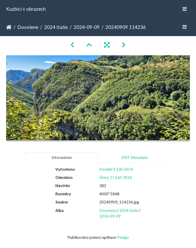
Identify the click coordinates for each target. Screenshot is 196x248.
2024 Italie (56, 27)
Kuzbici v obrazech (26, 9)
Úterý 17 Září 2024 (115, 177)
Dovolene (27, 27)
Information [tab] (62, 157)
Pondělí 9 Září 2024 (116, 169)
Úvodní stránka (8, 27)
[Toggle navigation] (184, 9)
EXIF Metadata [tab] (134, 157)
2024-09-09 (87, 27)
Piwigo (123, 237)
